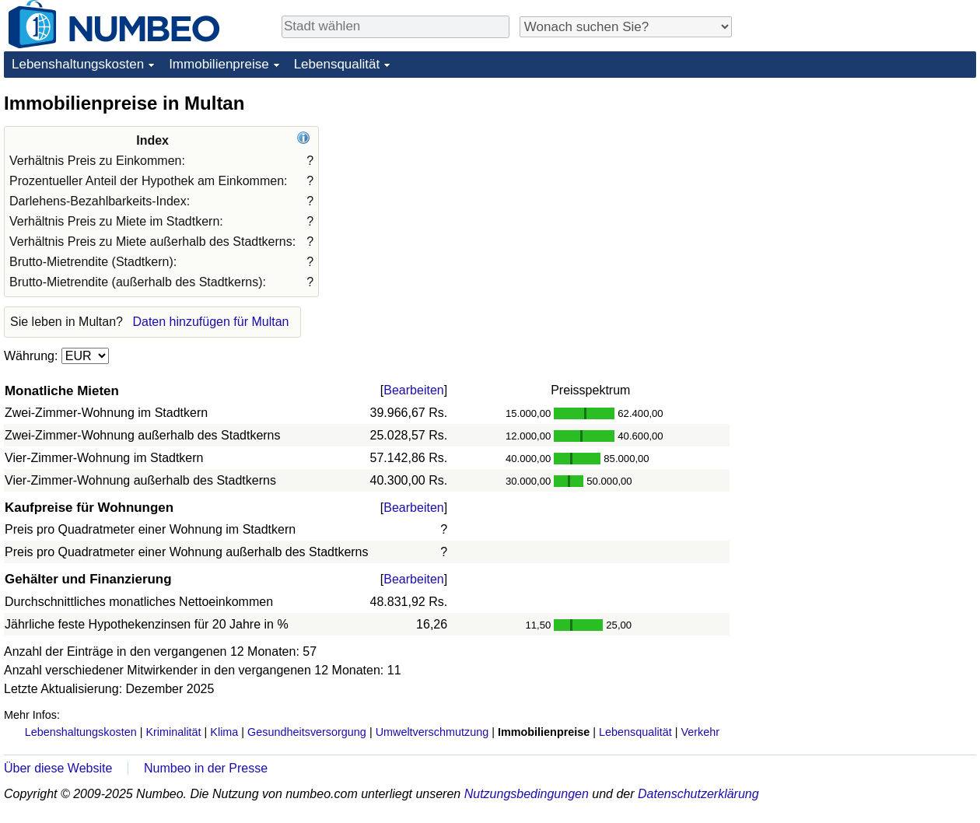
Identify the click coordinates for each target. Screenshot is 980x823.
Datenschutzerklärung (698, 793)
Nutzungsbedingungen (526, 793)
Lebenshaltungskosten (78, 64)
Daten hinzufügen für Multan (210, 321)
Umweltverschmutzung (432, 732)
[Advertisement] (859, 188)
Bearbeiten (413, 390)
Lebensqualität (337, 64)
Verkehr (700, 732)
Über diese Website (58, 768)
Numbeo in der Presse (206, 768)
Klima (224, 732)
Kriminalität (173, 732)
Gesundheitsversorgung (306, 732)
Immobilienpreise (219, 64)
